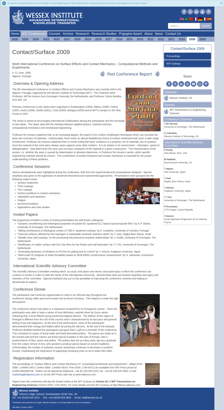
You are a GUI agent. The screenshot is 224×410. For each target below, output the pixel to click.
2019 (88, 39)
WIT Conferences (34, 33)
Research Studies (104, 33)
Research (82, 33)
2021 (67, 39)
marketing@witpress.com (26, 374)
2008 (203, 39)
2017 (109, 39)
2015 (130, 39)
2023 (46, 39)
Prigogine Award (130, 33)
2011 (171, 39)
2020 (77, 39)
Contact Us (173, 33)
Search (206, 25)
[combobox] (184, 26)
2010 (182, 39)
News (159, 33)
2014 (140, 39)
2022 (56, 39)
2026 (15, 39)
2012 (161, 39)
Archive (68, 33)
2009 (192, 39)
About (148, 33)
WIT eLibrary (174, 63)
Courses (54, 33)
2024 (36, 39)
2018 (98, 39)
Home (15, 33)
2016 (119, 39)
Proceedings (173, 56)
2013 (150, 39)
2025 (25, 39)
